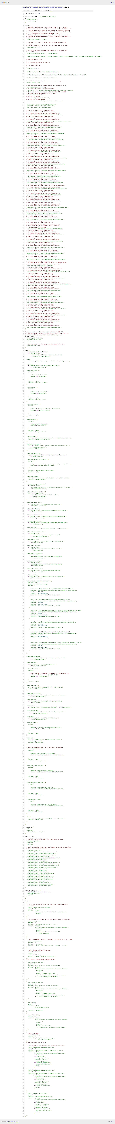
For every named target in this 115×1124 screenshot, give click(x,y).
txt (109, 1121)
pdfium (24, 7)
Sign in (112, 2)
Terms (16, 1121)
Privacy (13, 1121)
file (51, 10)
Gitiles (8, 1121)
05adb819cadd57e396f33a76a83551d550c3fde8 (47, 7)
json (112, 1121)
